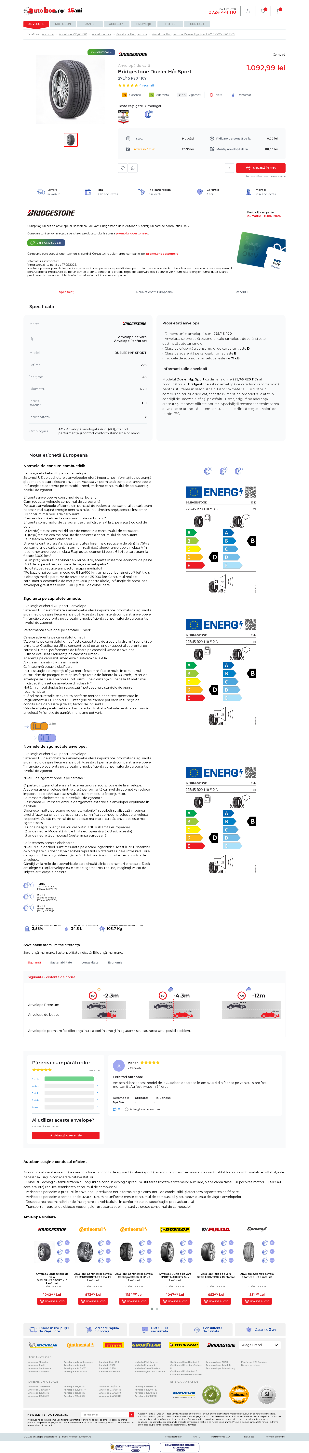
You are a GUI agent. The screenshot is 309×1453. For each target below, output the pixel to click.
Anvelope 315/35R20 (146, 1396)
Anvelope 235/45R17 (74, 1386)
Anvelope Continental (39, 1368)
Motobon (63, 24)
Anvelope (36, 24)
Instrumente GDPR (222, 1436)
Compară (279, 54)
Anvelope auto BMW (75, 1368)
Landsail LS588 (107, 1365)
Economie (115, 962)
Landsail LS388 (107, 1368)
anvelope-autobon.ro (45, 1436)
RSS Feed (249, 1436)
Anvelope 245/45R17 (74, 1396)
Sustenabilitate (61, 962)
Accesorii (116, 24)
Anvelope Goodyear (38, 1371)
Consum (131, 95)
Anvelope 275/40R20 (146, 1390)
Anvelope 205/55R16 (39, 1386)
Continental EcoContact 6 (183, 1371)
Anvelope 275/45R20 (146, 1393)
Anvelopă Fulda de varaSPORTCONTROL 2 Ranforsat (216, 1275)
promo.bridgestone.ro (132, 233)
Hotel (170, 24)
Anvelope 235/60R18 (110, 1390)
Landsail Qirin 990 (109, 1362)
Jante (90, 24)
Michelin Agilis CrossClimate (150, 1371)
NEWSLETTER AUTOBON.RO (47, 1414)
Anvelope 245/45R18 (110, 1393)
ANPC (196, 1436)
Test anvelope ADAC (217, 1362)
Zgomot (189, 95)
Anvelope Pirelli (36, 1365)
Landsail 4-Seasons (109, 1371)
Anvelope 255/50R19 (145, 1386)
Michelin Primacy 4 (145, 1365)
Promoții (143, 24)
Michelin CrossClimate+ (147, 1368)
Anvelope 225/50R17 (75, 1390)
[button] (152, 1309)
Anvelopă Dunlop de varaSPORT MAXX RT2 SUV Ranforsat (175, 1277)
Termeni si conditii (275, 1436)
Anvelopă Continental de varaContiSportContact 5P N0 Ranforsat (134, 1277)
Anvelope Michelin (38, 1362)
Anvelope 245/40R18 (110, 1396)
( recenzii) (146, 85)
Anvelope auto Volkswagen (78, 1362)
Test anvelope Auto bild (218, 1365)
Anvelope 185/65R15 (38, 1396)
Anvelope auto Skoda (75, 1371)
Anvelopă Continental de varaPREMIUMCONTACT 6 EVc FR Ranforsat (93, 1277)
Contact (197, 24)
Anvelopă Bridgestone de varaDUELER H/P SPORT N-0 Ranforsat (52, 1278)
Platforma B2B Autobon (254, 1362)
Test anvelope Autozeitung (220, 1368)
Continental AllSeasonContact (186, 1374)
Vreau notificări (173, 1436)
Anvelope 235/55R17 (74, 1393)
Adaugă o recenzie (68, 1135)
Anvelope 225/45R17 (39, 1390)
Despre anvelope (250, 1365)
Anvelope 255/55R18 (110, 1386)
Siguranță (34, 962)
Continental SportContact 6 (184, 1362)
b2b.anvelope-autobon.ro (76, 1436)
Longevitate (90, 962)
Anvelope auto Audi (74, 1365)
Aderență (159, 95)
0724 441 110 (222, 12)
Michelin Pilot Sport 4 (146, 1362)
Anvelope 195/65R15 (38, 1393)
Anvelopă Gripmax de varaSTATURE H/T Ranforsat (257, 1275)
